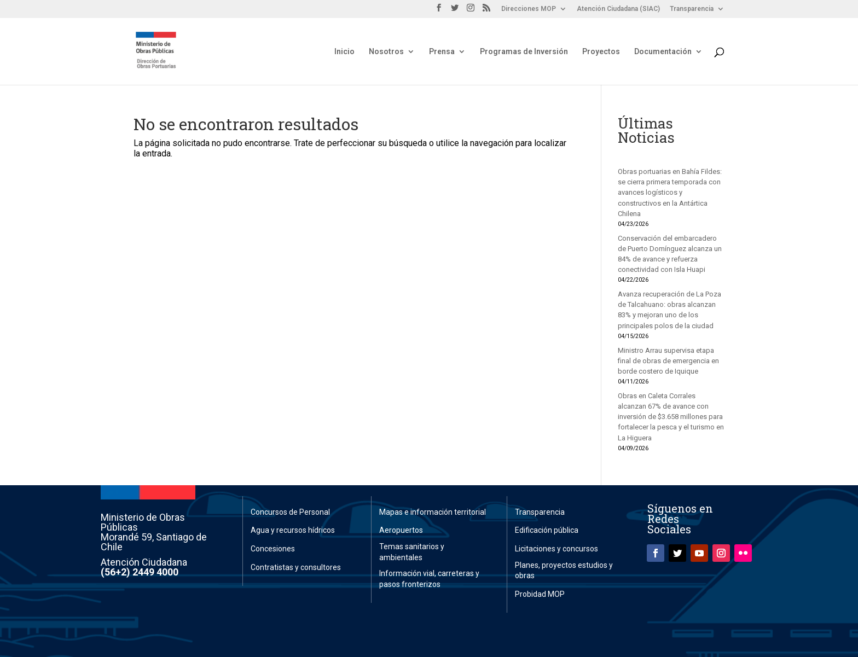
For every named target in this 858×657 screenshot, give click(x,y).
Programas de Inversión (524, 52)
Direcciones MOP (528, 9)
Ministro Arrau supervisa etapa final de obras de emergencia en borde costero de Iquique (668, 360)
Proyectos (601, 52)
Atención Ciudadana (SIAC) (618, 9)
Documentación (663, 52)
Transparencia (692, 9)
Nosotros (386, 52)
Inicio (344, 52)
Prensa (442, 52)
